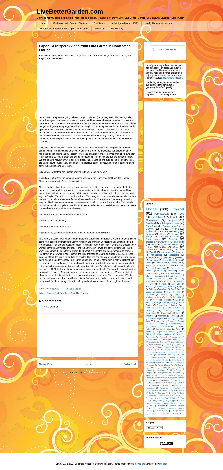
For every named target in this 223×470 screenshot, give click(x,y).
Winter (178, 300)
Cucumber (179, 249)
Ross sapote (162, 390)
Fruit (57, 293)
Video (161, 236)
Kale (159, 279)
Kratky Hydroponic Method (159, 23)
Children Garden (152, 350)
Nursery (170, 271)
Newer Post (45, 364)
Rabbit (165, 385)
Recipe (159, 300)
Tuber (171, 406)
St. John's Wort (162, 398)
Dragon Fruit (162, 310)
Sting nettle (157, 401)
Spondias (149, 398)
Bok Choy (163, 342)
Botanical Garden (177, 342)
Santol (181, 390)
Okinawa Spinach (177, 378)
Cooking (181, 352)
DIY (147, 276)
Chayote (168, 347)
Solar (182, 393)
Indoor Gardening (170, 231)
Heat (162, 229)
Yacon (181, 411)
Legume (149, 370)
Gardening (169, 257)
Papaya (149, 257)
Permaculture (161, 213)
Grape (172, 265)
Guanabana (176, 360)
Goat (166, 360)
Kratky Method (173, 279)
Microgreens (163, 373)
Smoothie (172, 393)
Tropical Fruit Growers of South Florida (165, 242)
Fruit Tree (64, 293)
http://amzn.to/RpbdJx (173, 78)
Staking (174, 398)
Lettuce (149, 247)
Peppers (172, 220)
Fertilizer (163, 247)
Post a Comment (51, 306)
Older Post (130, 364)
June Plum (170, 365)
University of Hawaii (166, 408)
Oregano (166, 380)
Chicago (178, 347)
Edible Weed (161, 263)
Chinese (167, 350)
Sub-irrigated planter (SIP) (124, 23)
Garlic (181, 257)
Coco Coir (150, 352)
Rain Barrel (176, 385)
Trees (180, 213)
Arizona (158, 339)
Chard (157, 308)
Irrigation (149, 316)
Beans (148, 263)
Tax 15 (159, 329)
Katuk (173, 316)
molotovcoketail (138, 464)
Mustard (169, 375)
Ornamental (159, 321)
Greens (149, 279)
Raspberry (150, 388)
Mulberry (153, 260)
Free (150, 360)
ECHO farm (176, 289)
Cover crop (179, 355)
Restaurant (164, 388)
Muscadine (150, 281)
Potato (169, 281)
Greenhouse (160, 268)
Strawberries (167, 326)
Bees (170, 287)
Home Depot (171, 244)
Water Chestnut (162, 411)
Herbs (163, 234)
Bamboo (149, 287)
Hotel (170, 362)
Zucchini (175, 413)
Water (178, 329)
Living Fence (175, 370)
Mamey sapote (156, 318)
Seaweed (161, 393)
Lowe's (177, 295)
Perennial (174, 229)
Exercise (173, 357)
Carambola (150, 347)
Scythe (151, 393)
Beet (182, 339)
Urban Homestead (171, 260)
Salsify (173, 390)
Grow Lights (153, 239)
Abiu (178, 334)
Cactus (168, 345)
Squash (153, 326)
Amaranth (163, 337)
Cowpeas (152, 357)
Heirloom (149, 362)
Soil (151, 284)
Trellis (168, 300)
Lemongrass (161, 370)
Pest (161, 281)
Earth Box (160, 265)
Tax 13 (149, 265)
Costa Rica (159, 355)
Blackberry (153, 342)
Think (151, 406)
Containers (152, 220)
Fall (169, 292)
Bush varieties (155, 345)
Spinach (162, 284)
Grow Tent (166, 313)
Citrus (177, 308)
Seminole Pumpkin (176, 324)
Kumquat (153, 368)
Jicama (160, 365)
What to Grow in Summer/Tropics (70, 23)
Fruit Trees (99, 23)
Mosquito (176, 373)
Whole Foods (169, 332)
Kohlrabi (181, 365)
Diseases (159, 276)
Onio (158, 380)
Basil (156, 302)
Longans (149, 373)
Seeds (149, 223)
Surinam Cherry (170, 403)
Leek (182, 316)
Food (182, 357)
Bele (164, 302)
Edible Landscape (154, 292)
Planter (181, 321)
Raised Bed (151, 249)
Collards (163, 289)
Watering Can (152, 332)
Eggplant (163, 357)
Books (166, 249)
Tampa (181, 403)
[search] (167, 50)
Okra (159, 297)
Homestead (160, 362)
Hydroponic (151, 231)
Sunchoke (156, 403)
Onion (176, 247)
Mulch (160, 271)
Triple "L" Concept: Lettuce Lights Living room (64, 28)
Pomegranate (154, 385)
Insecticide (174, 255)
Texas (168, 329)
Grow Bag (150, 313)
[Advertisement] (87, 335)
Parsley (171, 321)
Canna (178, 345)
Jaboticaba (180, 362)
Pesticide (173, 239)
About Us (99, 28)
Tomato (174, 217)
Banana (160, 287)
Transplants (161, 406)
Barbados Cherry (170, 339)
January (152, 365)
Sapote (161, 324)
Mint (170, 318)
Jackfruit (164, 295)
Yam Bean (152, 413)
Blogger (163, 464)
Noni (165, 378)
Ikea (178, 313)
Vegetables (166, 252)
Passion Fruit (179, 380)
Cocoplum (161, 352)
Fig (158, 257)
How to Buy (117, 28)
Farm (178, 292)
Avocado (176, 284)
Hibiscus (173, 268)
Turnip (151, 408)
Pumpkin (177, 297)
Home (43, 23)
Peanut (151, 383)
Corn (150, 355)
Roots (151, 324)
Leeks (178, 368)
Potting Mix (176, 263)
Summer (150, 234)
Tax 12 (152, 252)
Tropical (84, 293)
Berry (172, 302)
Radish (149, 300)
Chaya (168, 308)
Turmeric (180, 406)
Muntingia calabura (154, 375)
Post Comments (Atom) (94, 372)
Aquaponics (156, 255)
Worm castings (164, 334)
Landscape (166, 368)
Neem (157, 378)
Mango (149, 236)
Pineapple (161, 383)
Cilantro (178, 350)
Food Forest (174, 276)
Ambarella (176, 337)
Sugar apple (171, 401)
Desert (149, 310)
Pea (167, 297)
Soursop (152, 395)
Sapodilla (74, 293)
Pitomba (171, 383)
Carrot (159, 347)
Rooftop (177, 388)
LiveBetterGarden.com (70, 11)
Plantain (181, 383)
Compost (174, 236)
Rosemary (150, 390)
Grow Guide (152, 226)
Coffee (171, 352)
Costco (169, 355)
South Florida (165, 395)
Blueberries (162, 305)
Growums (150, 295)
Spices (178, 395)
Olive (151, 380)
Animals (149, 339)
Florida (50, 293)
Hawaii (175, 234)
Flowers (176, 310)
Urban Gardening (172, 273)
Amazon (180, 252)
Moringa (149, 297)
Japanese (162, 316)
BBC (148, 302)
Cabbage (153, 289)
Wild (173, 411)
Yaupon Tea (164, 413)
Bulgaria (180, 287)
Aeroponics (150, 337)
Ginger (158, 360)
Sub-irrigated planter (169, 223)
